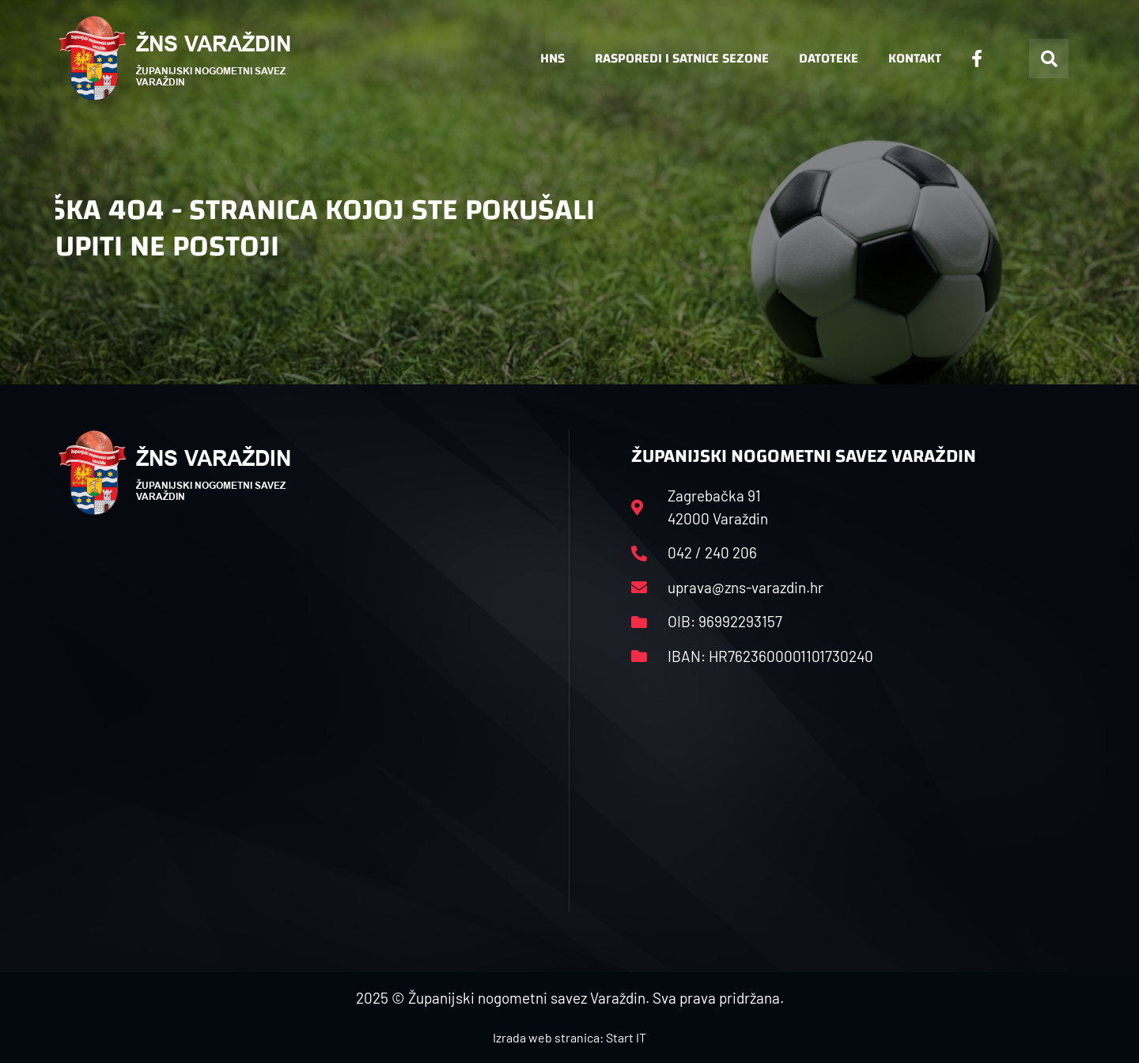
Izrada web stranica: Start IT (569, 1037)
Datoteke (828, 58)
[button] (1049, 58)
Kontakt (914, 58)
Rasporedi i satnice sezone (682, 58)
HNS (552, 58)
